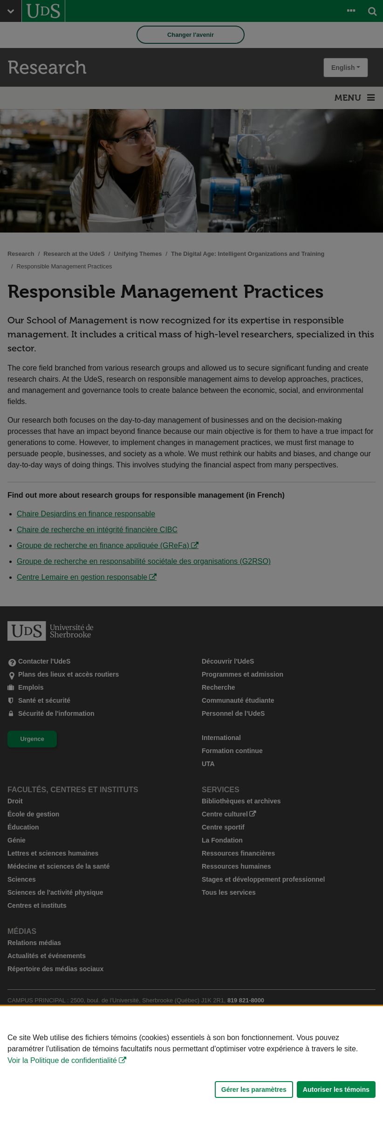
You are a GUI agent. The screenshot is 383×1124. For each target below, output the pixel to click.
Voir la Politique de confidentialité (62, 1060)
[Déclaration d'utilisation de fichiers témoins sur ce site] (191, 1065)
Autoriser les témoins (336, 1089)
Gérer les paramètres (254, 1089)
